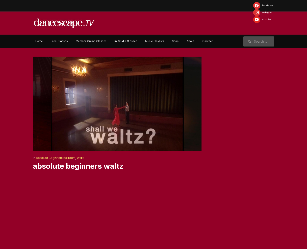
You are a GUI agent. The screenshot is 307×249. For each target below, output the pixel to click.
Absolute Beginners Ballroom (55, 157)
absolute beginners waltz (78, 166)
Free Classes (59, 41)
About (190, 41)
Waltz (80, 157)
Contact (207, 41)
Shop (175, 41)
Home (39, 41)
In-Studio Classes (126, 41)
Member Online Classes (91, 41)
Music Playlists (154, 41)
